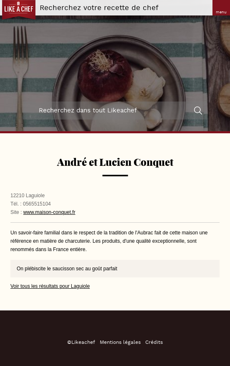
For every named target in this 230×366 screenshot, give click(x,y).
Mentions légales (120, 342)
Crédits (154, 342)
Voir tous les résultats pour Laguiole (50, 286)
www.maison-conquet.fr (49, 212)
